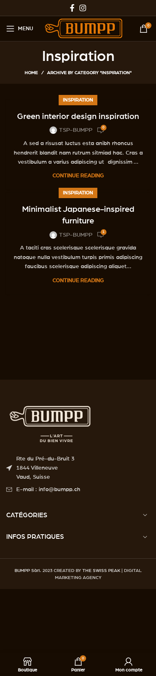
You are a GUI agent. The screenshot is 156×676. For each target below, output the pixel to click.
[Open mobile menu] (19, 28)
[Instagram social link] (83, 8)
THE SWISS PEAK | (102, 570)
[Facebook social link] (72, 8)
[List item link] (78, 489)
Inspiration (78, 99)
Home (31, 72)
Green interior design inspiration (78, 116)
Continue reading (78, 176)
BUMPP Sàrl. (28, 570)
